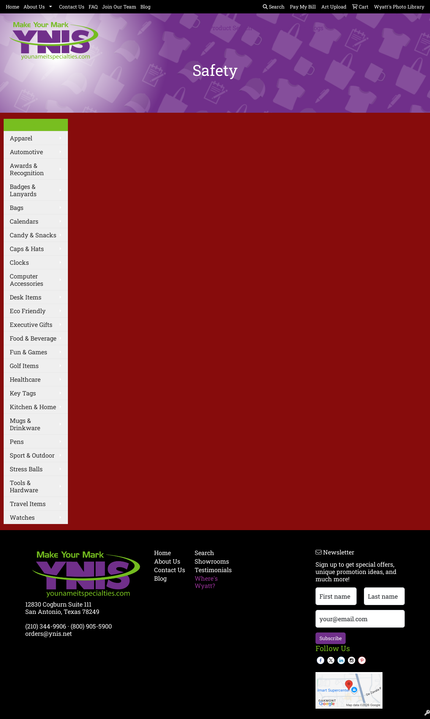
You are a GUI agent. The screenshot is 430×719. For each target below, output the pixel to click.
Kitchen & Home (33, 407)
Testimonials (211, 570)
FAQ (93, 6)
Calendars (24, 221)
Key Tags (23, 393)
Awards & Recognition (27, 169)
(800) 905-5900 (91, 626)
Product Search (230, 28)
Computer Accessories (26, 279)
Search (273, 6)
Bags (16, 207)
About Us (34, 6)
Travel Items (28, 504)
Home (12, 6)
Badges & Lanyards (23, 190)
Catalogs (314, 28)
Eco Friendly (28, 311)
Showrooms (211, 561)
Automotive (26, 152)
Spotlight (275, 28)
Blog (145, 6)
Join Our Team (119, 6)
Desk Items (25, 297)
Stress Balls (26, 469)
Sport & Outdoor (32, 455)
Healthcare (25, 379)
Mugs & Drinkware (25, 424)
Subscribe (330, 638)
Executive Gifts (31, 324)
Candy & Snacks (33, 235)
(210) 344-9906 (45, 626)
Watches (22, 517)
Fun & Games (28, 352)
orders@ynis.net (48, 633)
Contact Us (71, 6)
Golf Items (24, 366)
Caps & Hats (27, 249)
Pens (17, 441)
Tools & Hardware (24, 486)
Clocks (19, 262)
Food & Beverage (33, 338)
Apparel (21, 138)
